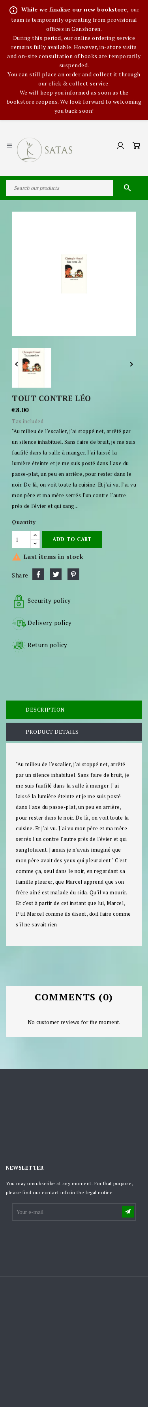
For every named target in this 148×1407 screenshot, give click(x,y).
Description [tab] (45, 709)
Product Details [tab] (52, 731)
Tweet (56, 574)
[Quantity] (21, 539)
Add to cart (72, 539)
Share (38, 574)
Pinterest (73, 574)
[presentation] (73, 1241)
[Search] (74, 188)
